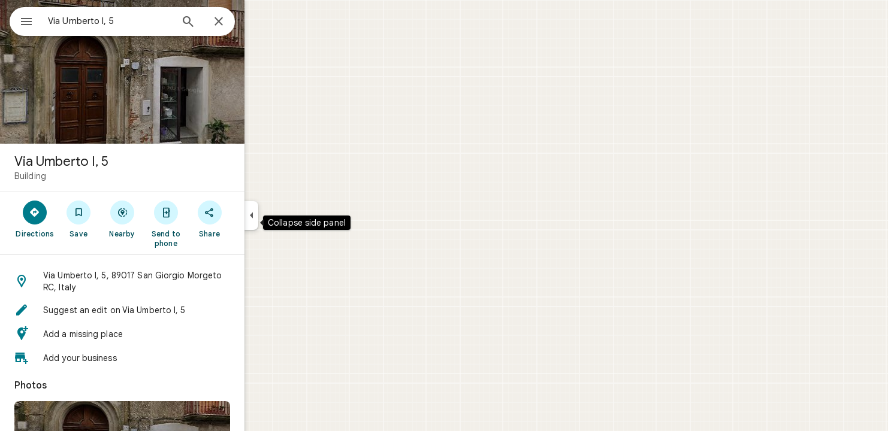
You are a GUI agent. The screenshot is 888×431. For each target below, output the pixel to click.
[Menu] (21, 20)
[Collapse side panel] (294, 215)
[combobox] (141, 21)
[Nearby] (166, 218)
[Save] (122, 218)
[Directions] (78, 218)
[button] (165, 281)
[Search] (231, 22)
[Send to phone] (209, 223)
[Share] (252, 218)
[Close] (262, 22)
